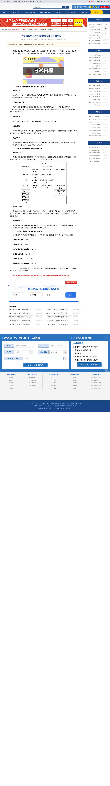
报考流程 (75, 383)
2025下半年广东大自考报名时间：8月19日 (95, 158)
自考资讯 (84, 12)
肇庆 (97, 380)
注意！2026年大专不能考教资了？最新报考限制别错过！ (95, 119)
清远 (92, 385)
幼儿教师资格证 (32, 377)
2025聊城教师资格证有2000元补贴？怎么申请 (95, 135)
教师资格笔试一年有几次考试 (95, 74)
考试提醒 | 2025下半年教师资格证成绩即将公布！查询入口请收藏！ (95, 27)
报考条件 (75, 380)
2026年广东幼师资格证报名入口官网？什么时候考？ (95, 105)
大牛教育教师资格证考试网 (53, 39)
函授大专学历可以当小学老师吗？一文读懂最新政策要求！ (95, 127)
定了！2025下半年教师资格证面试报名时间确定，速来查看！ (95, 99)
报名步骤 (53, 388)
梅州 (97, 385)
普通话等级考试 (30, 1)
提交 (71, 295)
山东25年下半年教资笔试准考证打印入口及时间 (20, 317)
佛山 (95, 388)
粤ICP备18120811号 (64, 403)
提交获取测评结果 (35, 365)
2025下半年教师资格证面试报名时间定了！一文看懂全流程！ (95, 91)
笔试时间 (11, 388)
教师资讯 (58, 12)
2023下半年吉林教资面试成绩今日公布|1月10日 (95, 71)
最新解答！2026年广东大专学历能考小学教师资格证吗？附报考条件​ (95, 122)
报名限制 (53, 383)
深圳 (100, 380)
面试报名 (11, 385)
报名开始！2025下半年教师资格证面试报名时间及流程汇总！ (95, 88)
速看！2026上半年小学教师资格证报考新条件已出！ (95, 102)
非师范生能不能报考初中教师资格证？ (95, 60)
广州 (92, 388)
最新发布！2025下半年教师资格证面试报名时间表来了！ (95, 96)
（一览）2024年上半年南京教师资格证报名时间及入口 (95, 66)
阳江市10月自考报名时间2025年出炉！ (95, 161)
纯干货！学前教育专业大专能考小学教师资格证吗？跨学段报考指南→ (95, 116)
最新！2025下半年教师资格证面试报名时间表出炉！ (95, 43)
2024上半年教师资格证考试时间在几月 (57, 313)
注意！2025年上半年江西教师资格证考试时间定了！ (20, 309)
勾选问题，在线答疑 (89, 365)
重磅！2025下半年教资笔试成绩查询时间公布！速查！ (95, 24)
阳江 (100, 383)
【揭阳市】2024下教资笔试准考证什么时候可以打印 (58, 309)
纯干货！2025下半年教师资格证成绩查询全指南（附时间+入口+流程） (95, 29)
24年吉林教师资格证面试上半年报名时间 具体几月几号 (95, 63)
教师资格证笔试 (7, 1)
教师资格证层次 (15, 12)
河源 (100, 377)
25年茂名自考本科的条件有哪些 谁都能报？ (95, 150)
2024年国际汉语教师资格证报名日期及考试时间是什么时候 (20, 313)
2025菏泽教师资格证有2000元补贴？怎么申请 (95, 130)
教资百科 (96, 12)
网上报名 (39, 1)
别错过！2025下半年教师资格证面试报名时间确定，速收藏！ (95, 94)
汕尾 (95, 380)
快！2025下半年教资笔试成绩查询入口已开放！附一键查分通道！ (95, 40)
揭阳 (92, 380)
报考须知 (75, 388)
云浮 (100, 385)
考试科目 (11, 377)
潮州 (92, 383)
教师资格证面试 (18, 1)
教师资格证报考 (30, 12)
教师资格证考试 (45, 12)
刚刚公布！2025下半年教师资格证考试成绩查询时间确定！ (95, 38)
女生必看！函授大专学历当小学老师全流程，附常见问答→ (95, 124)
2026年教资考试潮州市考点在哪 (95, 57)
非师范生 (53, 380)
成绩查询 (11, 380)
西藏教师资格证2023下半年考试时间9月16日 (20, 320)
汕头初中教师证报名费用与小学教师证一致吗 (58, 317)
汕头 (92, 377)
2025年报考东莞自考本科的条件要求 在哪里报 (95, 152)
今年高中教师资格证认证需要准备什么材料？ (95, 55)
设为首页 (99, 1)
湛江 (95, 377)
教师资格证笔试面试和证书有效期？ (86, 348)
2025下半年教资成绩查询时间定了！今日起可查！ (95, 32)
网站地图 (91, 1)
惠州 (100, 388)
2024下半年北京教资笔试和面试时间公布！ (20, 324)
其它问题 (77, 354)
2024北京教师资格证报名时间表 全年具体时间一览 (95, 68)
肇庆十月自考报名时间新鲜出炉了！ (95, 155)
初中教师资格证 (32, 383)
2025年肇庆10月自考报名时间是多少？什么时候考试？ (95, 147)
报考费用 (75, 385)
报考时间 (75, 377)
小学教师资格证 (32, 380)
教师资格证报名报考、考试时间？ (85, 357)
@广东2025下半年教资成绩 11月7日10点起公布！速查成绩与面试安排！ (95, 35)
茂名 (95, 385)
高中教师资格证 (32, 385)
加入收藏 (106, 1)
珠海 (95, 383)
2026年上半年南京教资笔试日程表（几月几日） (58, 324)
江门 (97, 377)
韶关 (97, 383)
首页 (3, 12)
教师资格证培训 (71, 12)
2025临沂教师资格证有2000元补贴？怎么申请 (95, 133)
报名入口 (53, 377)
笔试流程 (11, 383)
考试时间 (23, 29)
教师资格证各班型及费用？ (83, 351)
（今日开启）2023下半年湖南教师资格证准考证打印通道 (58, 320)
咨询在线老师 (71, 282)
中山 (97, 388)
